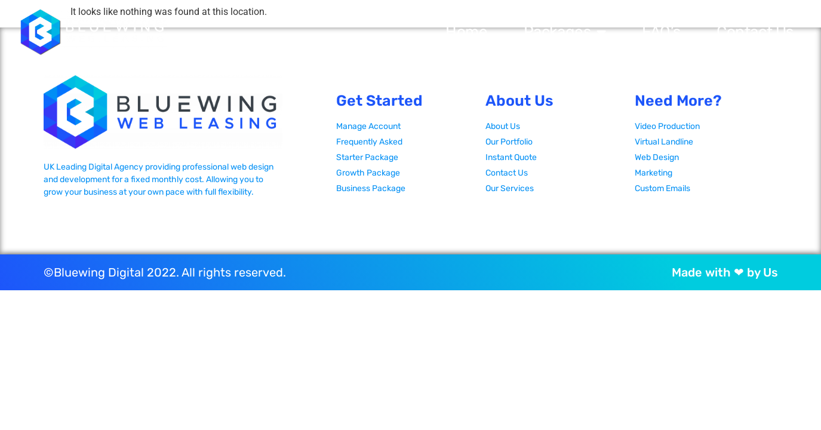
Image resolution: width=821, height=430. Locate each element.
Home (466, 32)
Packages (565, 32)
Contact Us (755, 32)
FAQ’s (661, 32)
